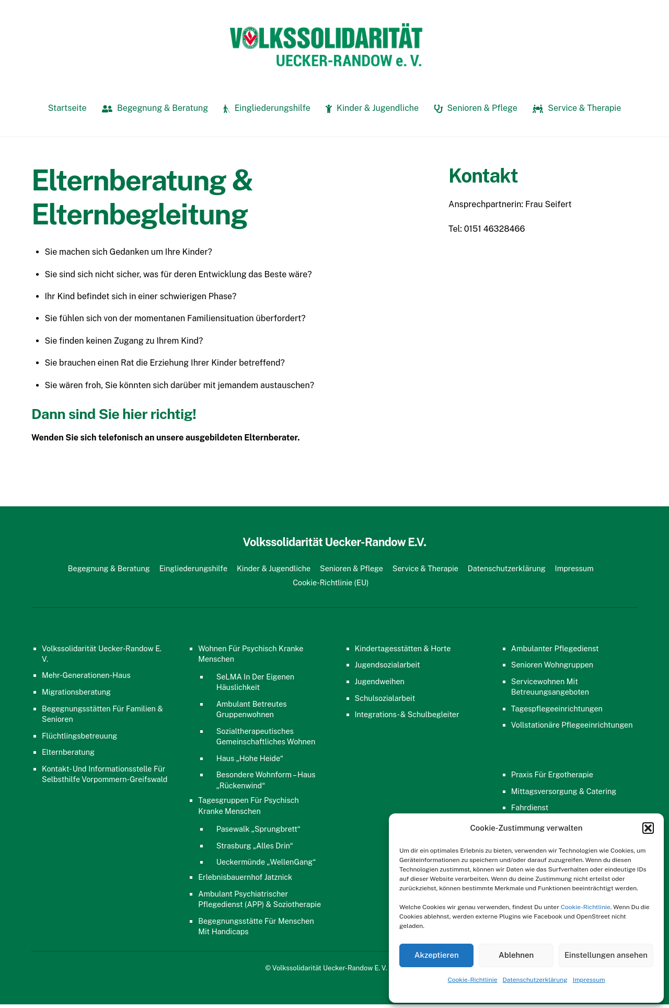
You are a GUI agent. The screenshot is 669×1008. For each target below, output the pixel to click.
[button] (648, 828)
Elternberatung (68, 755)
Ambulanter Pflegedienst (555, 651)
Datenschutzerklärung (535, 979)
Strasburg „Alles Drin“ (254, 848)
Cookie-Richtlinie (585, 907)
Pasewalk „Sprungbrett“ (258, 832)
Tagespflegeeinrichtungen (557, 711)
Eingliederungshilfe (267, 112)
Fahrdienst (530, 811)
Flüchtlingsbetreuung (79, 738)
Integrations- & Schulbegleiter (407, 717)
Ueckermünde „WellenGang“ (266, 865)
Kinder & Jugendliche (372, 112)
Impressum (589, 979)
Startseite (67, 112)
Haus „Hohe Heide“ (249, 761)
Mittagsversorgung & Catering (564, 794)
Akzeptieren (436, 954)
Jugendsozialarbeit (387, 668)
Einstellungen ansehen (606, 954)
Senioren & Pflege (475, 112)
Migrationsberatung (76, 695)
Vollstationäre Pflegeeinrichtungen (572, 728)
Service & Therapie (577, 112)
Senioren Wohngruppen (552, 668)
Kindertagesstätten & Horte (403, 651)
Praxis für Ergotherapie (552, 778)
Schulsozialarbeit (385, 701)
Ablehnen (516, 954)
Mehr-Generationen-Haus (86, 678)
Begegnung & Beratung (155, 112)
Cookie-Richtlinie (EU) (330, 585)
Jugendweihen (380, 685)
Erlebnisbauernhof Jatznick (245, 880)
